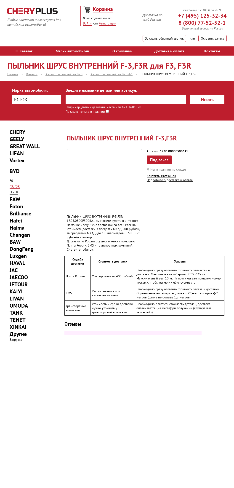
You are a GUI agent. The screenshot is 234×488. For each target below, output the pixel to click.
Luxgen (18, 256)
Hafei (16, 220)
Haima (17, 227)
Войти (87, 23)
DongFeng (22, 248)
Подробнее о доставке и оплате (170, 180)
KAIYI (16, 291)
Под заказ (159, 159)
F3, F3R (15, 186)
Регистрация (107, 23)
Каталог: (24, 51)
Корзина (103, 9)
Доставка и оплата (169, 51)
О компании (122, 51)
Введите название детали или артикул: (101, 90)
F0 (11, 181)
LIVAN (17, 298)
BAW (15, 241)
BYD (15, 171)
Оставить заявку (212, 38)
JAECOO (19, 277)
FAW (15, 199)
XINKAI (18, 326)
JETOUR (19, 284)
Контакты (212, 51)
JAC (14, 270)
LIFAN (17, 153)
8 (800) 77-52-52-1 (202, 22)
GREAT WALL (25, 146)
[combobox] (36, 99)
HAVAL (17, 263)
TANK (16, 312)
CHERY (17, 132)
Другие (18, 334)
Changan (20, 234)
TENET (18, 319)
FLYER (14, 192)
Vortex (17, 160)
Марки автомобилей (72, 51)
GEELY (17, 139)
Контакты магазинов (161, 176)
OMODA (19, 305)
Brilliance (20, 213)
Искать (207, 99)
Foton (16, 206)
